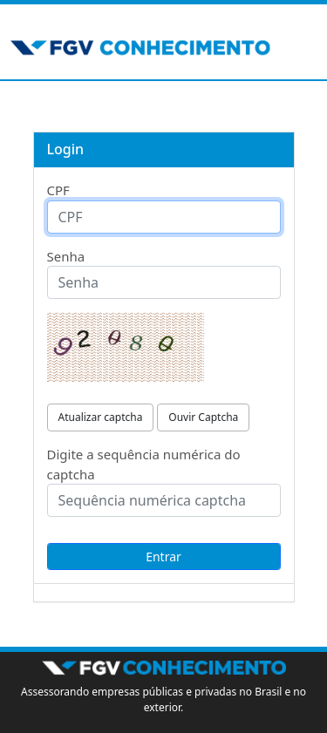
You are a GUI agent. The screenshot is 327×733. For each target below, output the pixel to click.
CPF (58, 190)
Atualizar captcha (100, 417)
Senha (66, 256)
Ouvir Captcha (203, 417)
